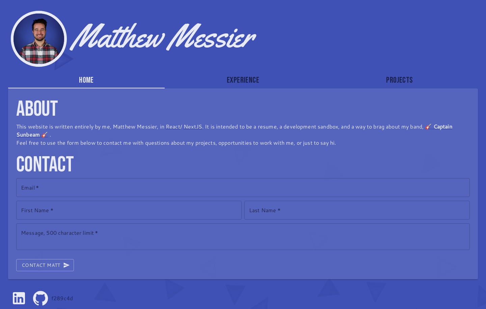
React (173, 126)
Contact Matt (45, 265)
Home (86, 80)
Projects (399, 80)
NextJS (193, 126)
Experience (243, 80)
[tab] (86, 80)
